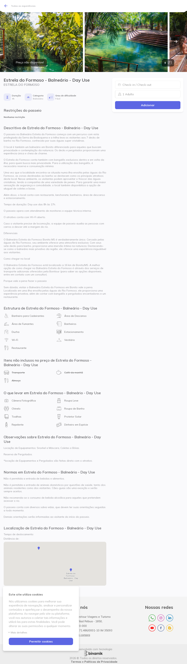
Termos (76, 660)
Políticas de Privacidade (100, 660)
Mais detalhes (18, 632)
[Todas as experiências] (21, 6)
